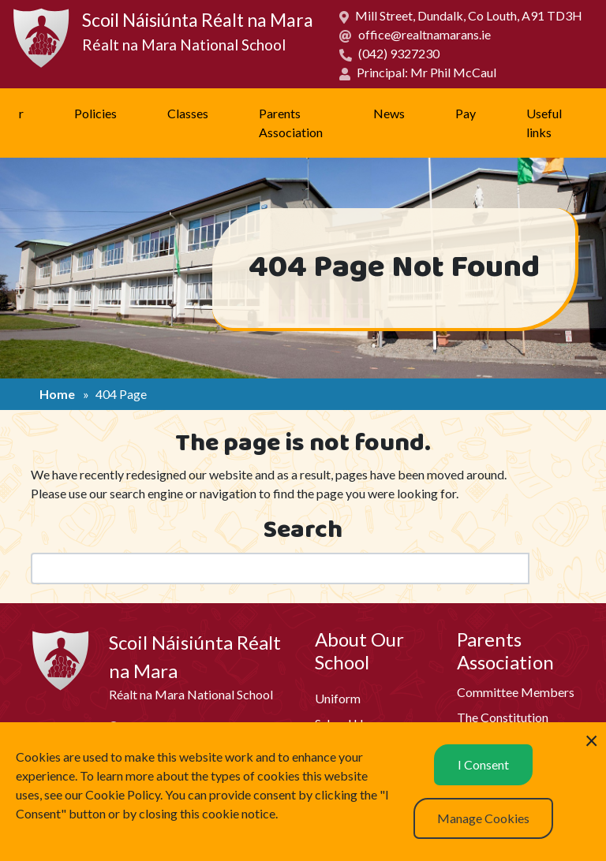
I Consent (483, 764)
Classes (187, 113)
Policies (95, 113)
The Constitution (502, 717)
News (389, 113)
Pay (465, 113)
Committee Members (515, 691)
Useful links (544, 123)
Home (57, 393)
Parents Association (291, 123)
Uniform (338, 698)
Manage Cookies (483, 818)
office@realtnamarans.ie (424, 34)
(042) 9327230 (399, 53)
